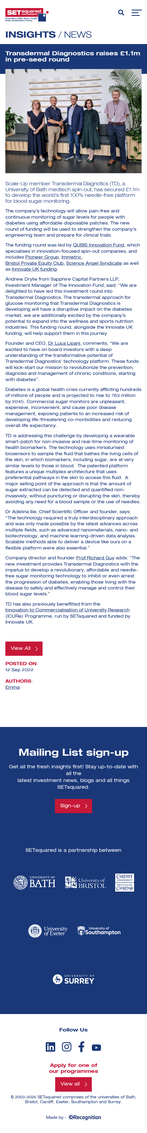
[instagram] (66, 1046)
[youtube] (96, 1047)
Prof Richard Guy (95, 558)
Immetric (71, 257)
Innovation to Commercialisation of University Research (67, 610)
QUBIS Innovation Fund (98, 245)
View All (20, 648)
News (78, 35)
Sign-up (70, 805)
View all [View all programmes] (70, 1084)
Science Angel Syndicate (94, 264)
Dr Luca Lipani (64, 344)
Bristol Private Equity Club (34, 264)
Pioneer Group (42, 257)
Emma (12, 688)
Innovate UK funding (34, 269)
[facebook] (81, 1046)
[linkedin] (50, 1046)
